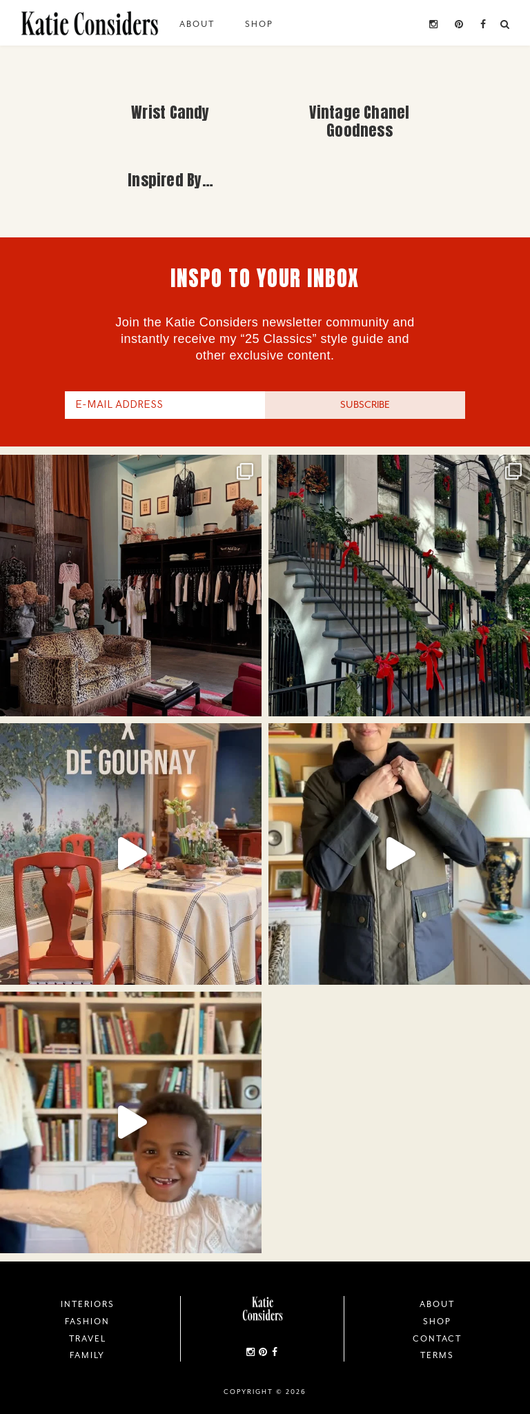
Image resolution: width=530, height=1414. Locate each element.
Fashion (87, 1321)
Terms (437, 1355)
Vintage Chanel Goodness (359, 121)
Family (87, 1355)
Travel (87, 1338)
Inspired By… (170, 179)
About (197, 24)
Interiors (88, 1304)
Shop (259, 24)
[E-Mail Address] (165, 405)
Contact (437, 1338)
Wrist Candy (170, 112)
